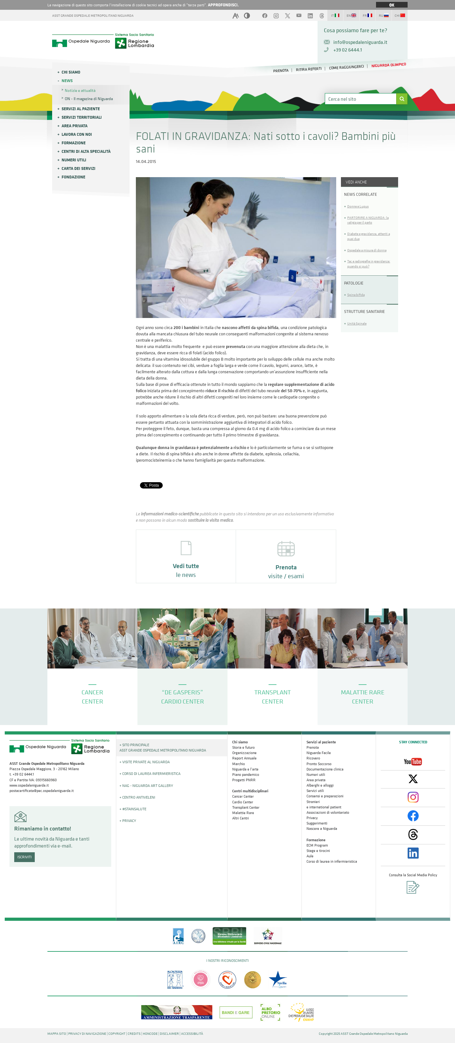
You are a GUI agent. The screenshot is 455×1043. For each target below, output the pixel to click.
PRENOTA (281, 70)
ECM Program (317, 845)
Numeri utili (74, 160)
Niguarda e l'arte (245, 769)
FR (367, 15)
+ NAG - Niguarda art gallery (146, 785)
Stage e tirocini (318, 850)
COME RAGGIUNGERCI (346, 67)
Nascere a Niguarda (321, 828)
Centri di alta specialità (86, 151)
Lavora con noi (77, 134)
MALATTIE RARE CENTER (363, 694)
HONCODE (150, 1033)
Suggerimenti (316, 823)
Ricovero (313, 758)
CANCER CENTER (92, 694)
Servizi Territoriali (82, 117)
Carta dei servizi (78, 168)
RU (384, 15)
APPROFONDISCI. (223, 5)
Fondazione (73, 177)
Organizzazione (244, 752)
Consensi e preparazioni (324, 796)
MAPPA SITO (56, 1033)
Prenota (312, 747)
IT (335, 15)
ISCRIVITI (24, 857)
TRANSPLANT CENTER (272, 694)
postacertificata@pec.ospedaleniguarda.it (41, 790)
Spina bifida (356, 294)
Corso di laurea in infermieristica (331, 861)
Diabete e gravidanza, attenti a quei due (368, 236)
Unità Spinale (357, 323)
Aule (309, 856)
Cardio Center (242, 802)
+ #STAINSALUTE (132, 809)
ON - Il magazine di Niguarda (89, 98)
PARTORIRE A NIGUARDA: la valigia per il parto (368, 220)
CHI (400, 15)
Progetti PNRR (244, 779)
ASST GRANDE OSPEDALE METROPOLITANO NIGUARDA (93, 15)
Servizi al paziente (81, 108)
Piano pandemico (245, 774)
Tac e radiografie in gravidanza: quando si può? (368, 264)
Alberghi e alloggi (320, 785)
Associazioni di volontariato (327, 812)
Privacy (312, 817)
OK (391, 5)
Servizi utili (315, 790)
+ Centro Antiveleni (137, 797)
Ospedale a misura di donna (366, 250)
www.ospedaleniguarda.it (29, 785)
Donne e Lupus (358, 206)
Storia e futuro (243, 747)
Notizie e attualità (80, 90)
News (67, 80)
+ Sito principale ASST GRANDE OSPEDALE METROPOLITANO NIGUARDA (162, 747)
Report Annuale (244, 758)
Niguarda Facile (318, 752)
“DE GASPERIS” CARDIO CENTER (182, 694)
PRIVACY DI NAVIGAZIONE (87, 1033)
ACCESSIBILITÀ (192, 1033)
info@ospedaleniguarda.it (360, 42)
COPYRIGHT (116, 1033)
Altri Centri (240, 818)
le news (186, 560)
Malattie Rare (243, 812)
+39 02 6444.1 (347, 49)
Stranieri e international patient (323, 804)
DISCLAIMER (169, 1033)
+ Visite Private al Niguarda (144, 761)
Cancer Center (243, 796)
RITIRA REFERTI (309, 69)
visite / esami (286, 560)
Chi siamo (71, 72)
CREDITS (134, 1033)
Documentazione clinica (324, 769)
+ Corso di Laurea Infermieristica (149, 773)
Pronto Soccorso (318, 763)
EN (351, 15)
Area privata (75, 126)
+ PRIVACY (127, 820)
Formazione (74, 143)
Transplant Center (245, 807)
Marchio (238, 763)
